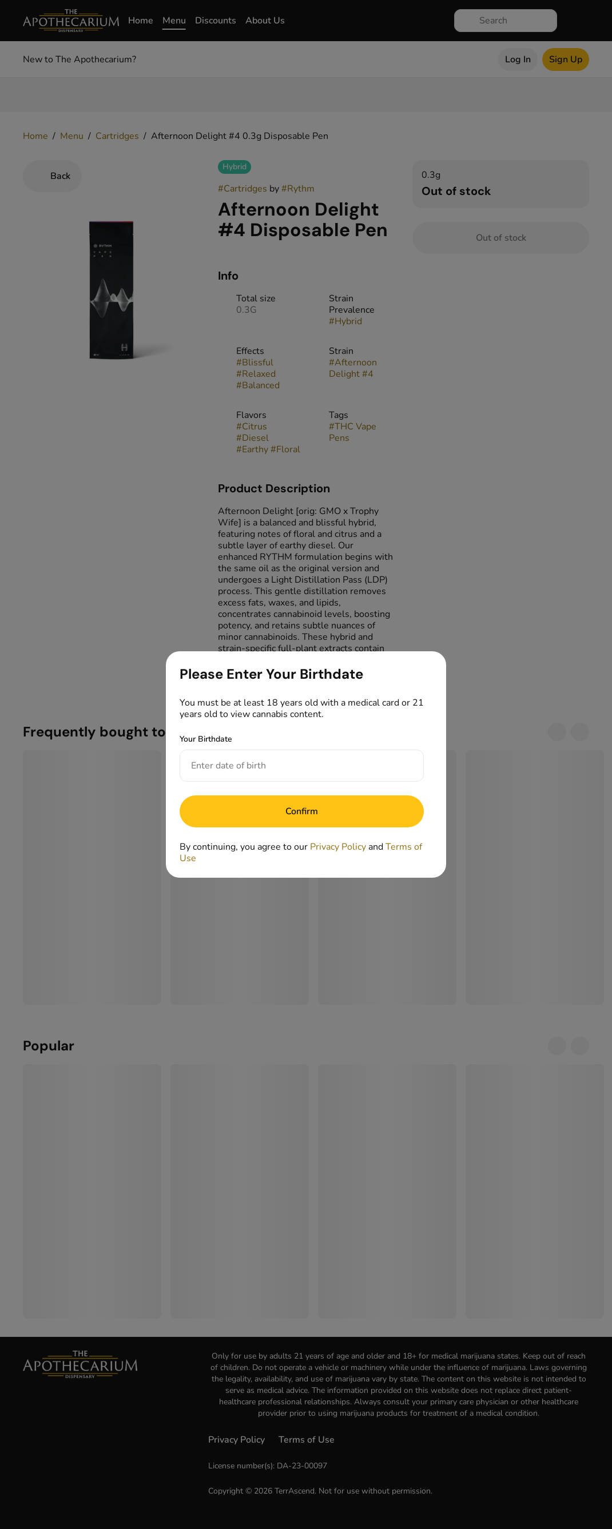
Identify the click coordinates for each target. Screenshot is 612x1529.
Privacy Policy (338, 847)
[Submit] (302, 811)
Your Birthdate (206, 739)
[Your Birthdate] (290, 766)
